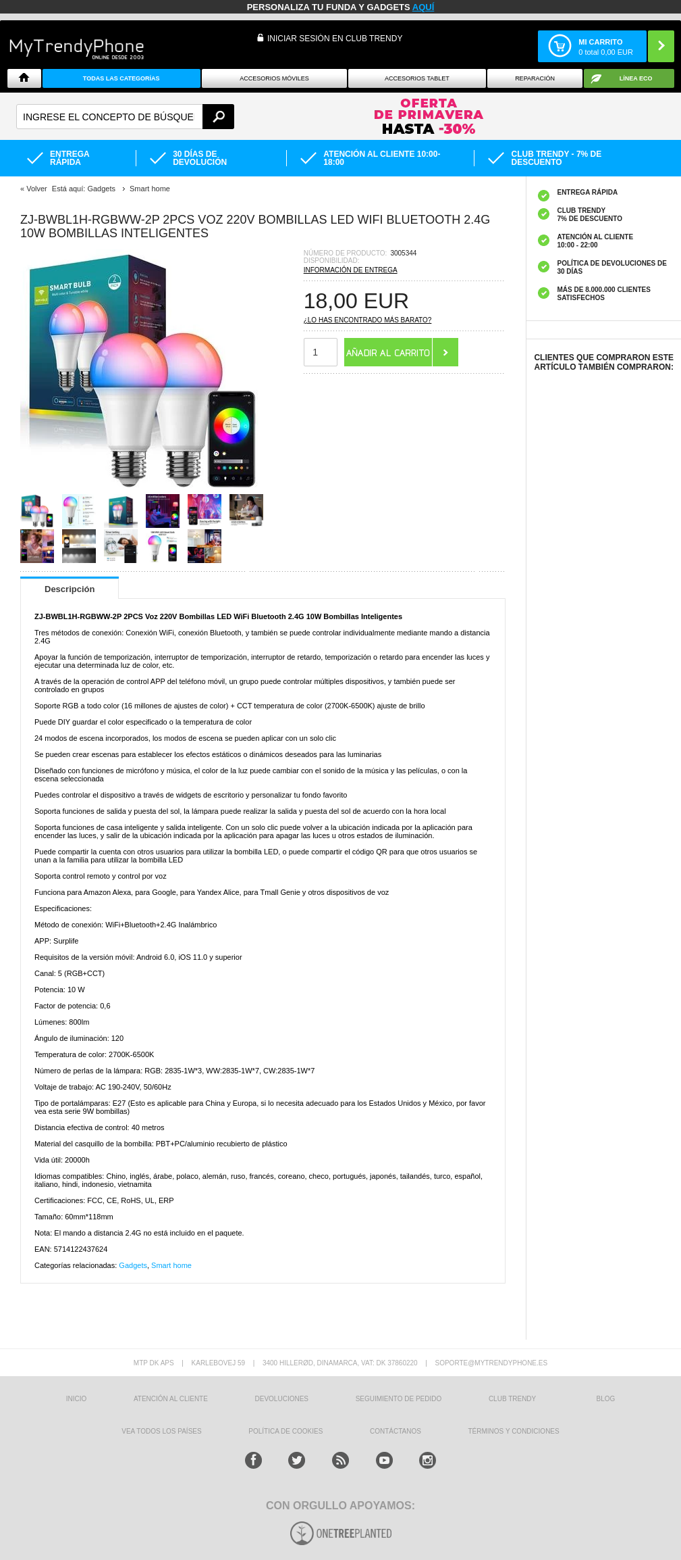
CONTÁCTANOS (395, 1431)
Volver (36, 189)
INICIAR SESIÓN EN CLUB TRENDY (334, 38)
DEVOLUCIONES (281, 1399)
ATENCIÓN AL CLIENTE (171, 1399)
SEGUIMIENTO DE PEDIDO (399, 1399)
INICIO (76, 1399)
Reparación (535, 78)
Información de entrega (351, 270)
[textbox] (125, 116)
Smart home (171, 1265)
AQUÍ (423, 7)
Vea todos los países (161, 1431)
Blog (606, 1399)
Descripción (69, 589)
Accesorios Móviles (274, 78)
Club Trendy (512, 1399)
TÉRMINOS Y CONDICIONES (514, 1431)
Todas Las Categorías (121, 78)
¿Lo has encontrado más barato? (368, 320)
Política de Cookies (285, 1431)
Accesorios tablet (417, 78)
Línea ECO (636, 78)
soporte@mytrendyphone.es (491, 1363)
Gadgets (133, 1265)
